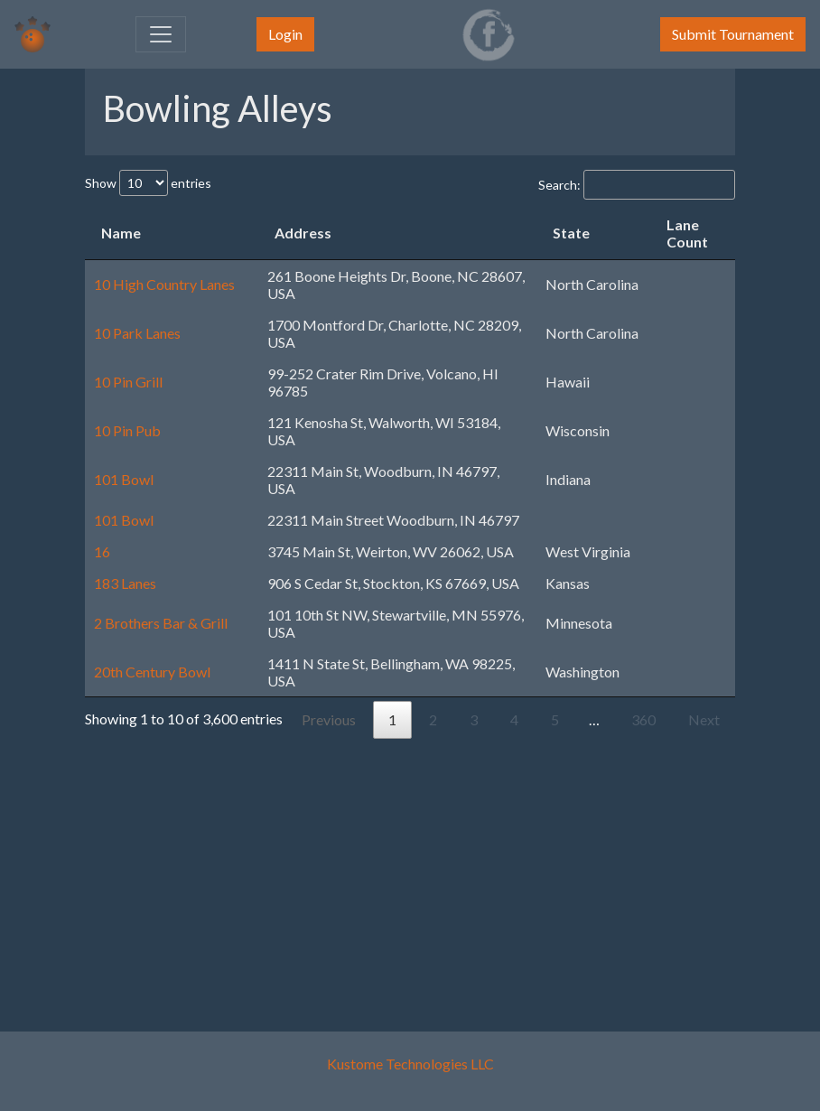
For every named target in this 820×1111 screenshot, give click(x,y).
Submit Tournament (733, 33)
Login (285, 33)
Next (704, 719)
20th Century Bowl (152, 671)
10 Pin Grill (128, 381)
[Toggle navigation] (160, 34)
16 (102, 551)
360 (643, 719)
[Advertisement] (410, 865)
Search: (636, 185)
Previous (329, 719)
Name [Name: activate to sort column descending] (121, 232)
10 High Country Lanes (164, 284)
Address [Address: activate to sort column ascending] (303, 232)
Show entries (148, 183)
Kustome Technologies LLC (410, 1063)
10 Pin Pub (127, 430)
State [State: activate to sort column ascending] (571, 232)
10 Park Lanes (137, 332)
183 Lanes (125, 583)
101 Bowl (124, 479)
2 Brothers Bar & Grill (161, 622)
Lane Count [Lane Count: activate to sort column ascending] (687, 233)
